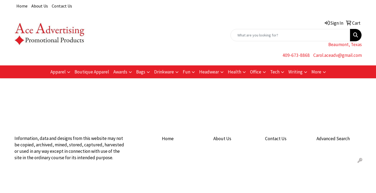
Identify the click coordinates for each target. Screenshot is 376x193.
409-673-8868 (296, 55)
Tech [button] (275, 72)
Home (22, 6)
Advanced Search (333, 139)
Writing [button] (295, 72)
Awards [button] (120, 72)
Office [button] (255, 72)
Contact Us (62, 6)
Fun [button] (186, 72)
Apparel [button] (58, 72)
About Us (39, 6)
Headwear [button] (209, 72)
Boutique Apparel (92, 72)
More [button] (316, 72)
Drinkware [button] (164, 72)
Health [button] (234, 72)
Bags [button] (140, 72)
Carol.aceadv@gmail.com (337, 55)
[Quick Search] (290, 35)
